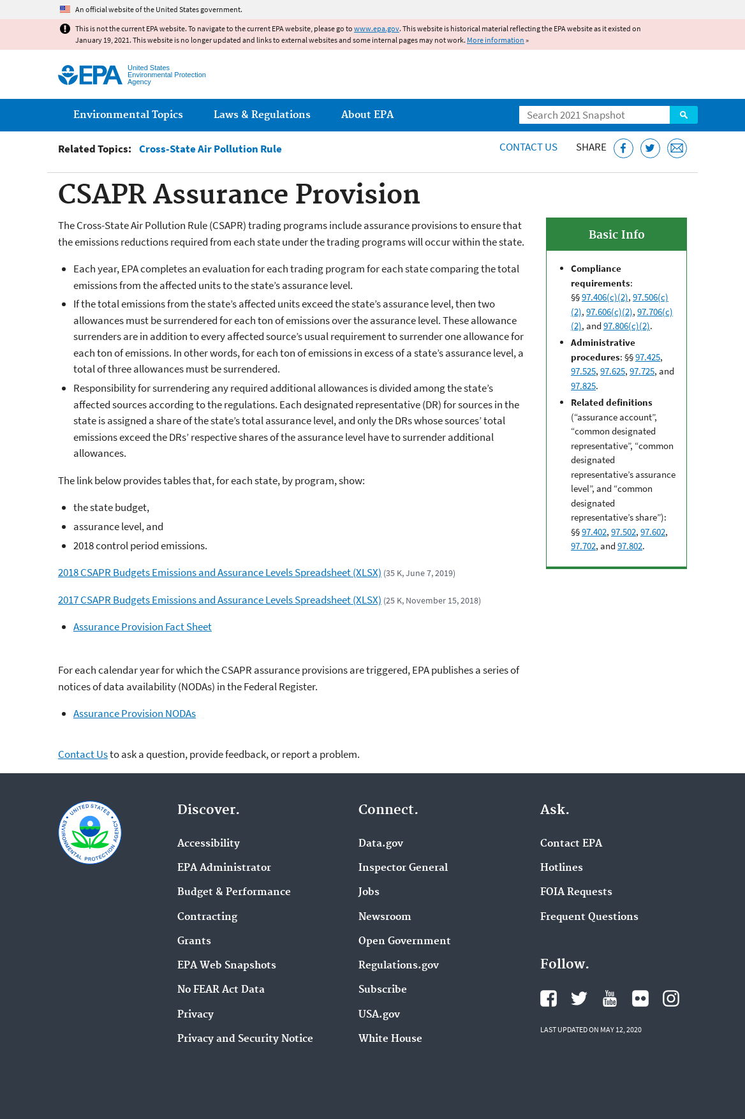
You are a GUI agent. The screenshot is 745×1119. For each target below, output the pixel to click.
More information (495, 40)
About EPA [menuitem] (367, 115)
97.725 (642, 371)
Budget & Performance (234, 892)
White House (390, 1039)
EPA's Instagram (671, 998)
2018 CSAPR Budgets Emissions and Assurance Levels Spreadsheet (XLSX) (219, 572)
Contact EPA (571, 844)
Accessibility (208, 844)
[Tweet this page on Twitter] (650, 148)
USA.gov (379, 1015)
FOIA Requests (576, 892)
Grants (194, 941)
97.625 (612, 371)
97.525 (583, 371)
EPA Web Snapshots (226, 966)
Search (684, 115)
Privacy (195, 1015)
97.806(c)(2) (626, 326)
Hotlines (561, 868)
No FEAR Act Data (221, 990)
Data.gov (380, 844)
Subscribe (382, 990)
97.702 (583, 546)
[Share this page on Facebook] (623, 148)
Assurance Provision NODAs (134, 713)
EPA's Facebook (548, 998)
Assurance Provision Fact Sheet (142, 626)
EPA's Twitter (579, 998)
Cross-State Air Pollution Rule (210, 149)
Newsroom (384, 917)
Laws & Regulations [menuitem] (262, 115)
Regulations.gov (398, 966)
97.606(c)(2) (609, 312)
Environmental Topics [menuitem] (128, 115)
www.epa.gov (376, 28)
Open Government (404, 941)
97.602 (652, 532)
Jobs (369, 892)
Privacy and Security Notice (245, 1039)
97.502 (623, 532)
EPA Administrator (224, 868)
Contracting (207, 917)
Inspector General (403, 868)
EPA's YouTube (609, 998)
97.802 (629, 546)
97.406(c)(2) (605, 297)
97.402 (594, 532)
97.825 (583, 386)
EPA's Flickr (640, 998)
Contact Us (528, 147)
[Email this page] (677, 148)
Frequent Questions (589, 917)
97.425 (647, 357)
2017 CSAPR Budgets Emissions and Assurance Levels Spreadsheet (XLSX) (219, 600)
